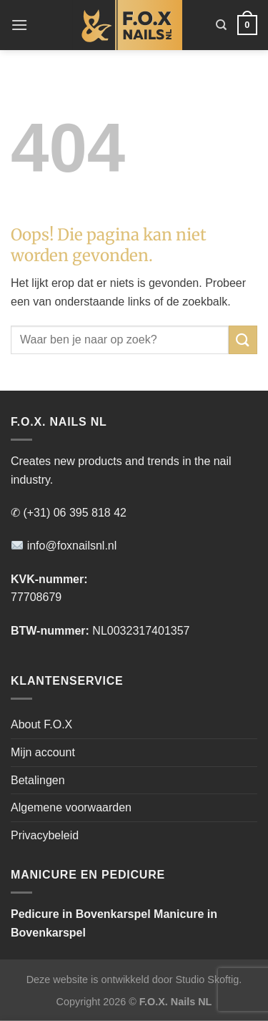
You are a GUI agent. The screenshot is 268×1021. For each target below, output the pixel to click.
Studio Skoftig (207, 979)
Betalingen (38, 780)
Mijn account (43, 752)
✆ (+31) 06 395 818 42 (68, 513)
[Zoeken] (221, 25)
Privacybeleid (45, 835)
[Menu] (19, 24)
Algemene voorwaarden (71, 807)
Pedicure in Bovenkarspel (81, 914)
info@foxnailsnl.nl (63, 545)
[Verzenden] (243, 339)
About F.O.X (41, 724)
